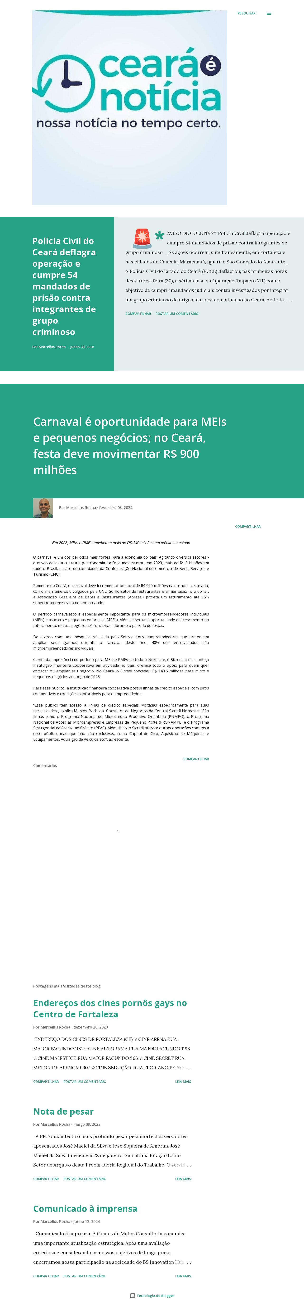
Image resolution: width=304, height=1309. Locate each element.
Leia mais (183, 1081)
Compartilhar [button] (138, 313)
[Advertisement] (113, 924)
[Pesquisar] (247, 13)
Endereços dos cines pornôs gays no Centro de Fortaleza (110, 1008)
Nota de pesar (63, 1111)
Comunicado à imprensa (85, 1208)
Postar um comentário (177, 313)
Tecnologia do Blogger (152, 1295)
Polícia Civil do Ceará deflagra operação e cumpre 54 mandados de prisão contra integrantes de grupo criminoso (64, 286)
